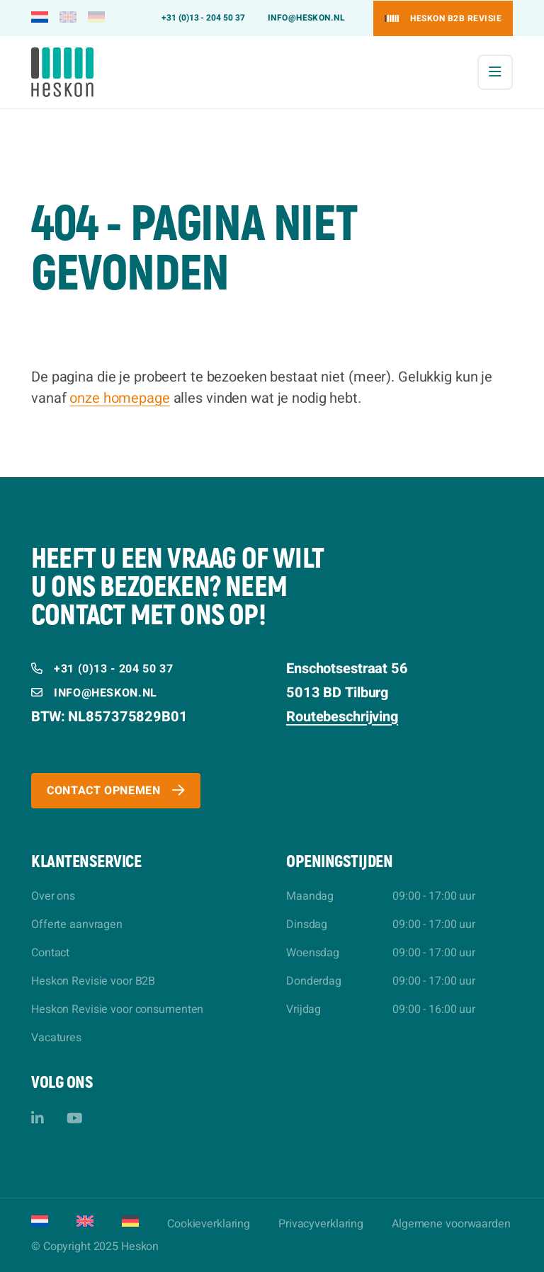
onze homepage (119, 398)
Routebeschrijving (342, 716)
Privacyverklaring (320, 1223)
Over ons (53, 896)
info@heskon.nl (307, 17)
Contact (50, 952)
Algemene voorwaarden (451, 1223)
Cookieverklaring (208, 1223)
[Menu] (495, 72)
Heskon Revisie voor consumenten (117, 1009)
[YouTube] (75, 1118)
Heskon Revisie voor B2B (93, 981)
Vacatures (56, 1037)
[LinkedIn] (37, 1118)
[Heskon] (62, 72)
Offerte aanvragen (77, 924)
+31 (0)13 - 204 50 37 (203, 17)
